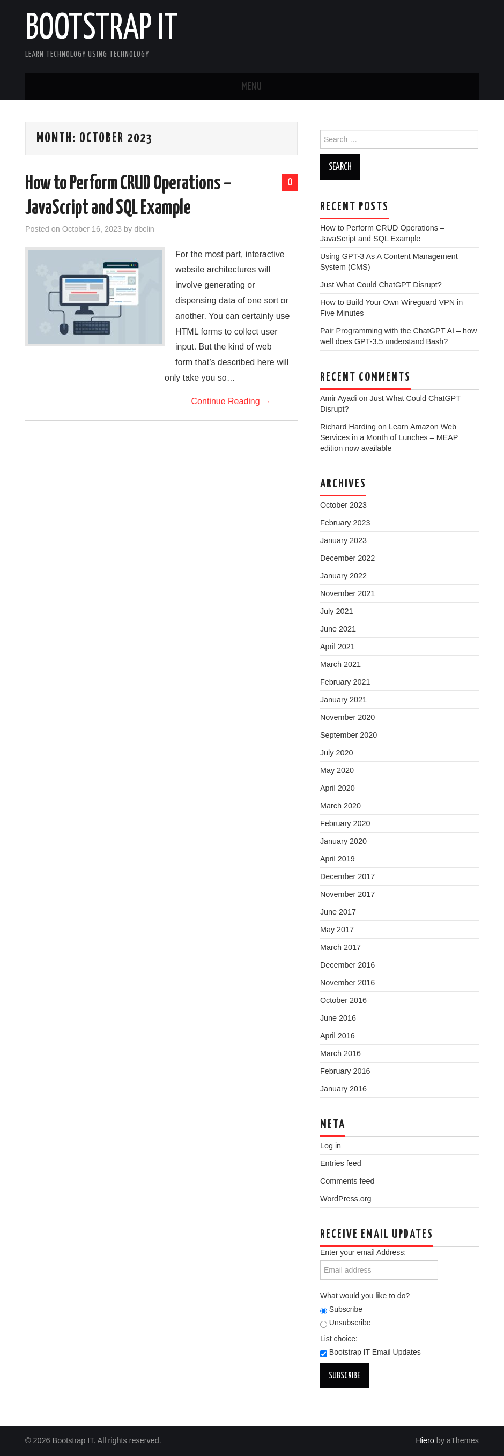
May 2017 (337, 929)
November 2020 (347, 717)
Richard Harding (348, 426)
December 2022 (347, 558)
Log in (330, 1145)
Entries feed (340, 1163)
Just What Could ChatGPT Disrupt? (381, 284)
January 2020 (343, 841)
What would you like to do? (365, 1295)
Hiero (425, 1440)
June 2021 (338, 629)
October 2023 (343, 505)
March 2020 (340, 805)
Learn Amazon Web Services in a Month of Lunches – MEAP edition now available (389, 437)
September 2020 (348, 735)
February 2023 (345, 522)
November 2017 (347, 894)
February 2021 (345, 682)
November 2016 (347, 982)
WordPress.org (346, 1198)
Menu (252, 87)
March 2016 (340, 1053)
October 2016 (343, 1000)
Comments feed (347, 1181)
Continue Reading (231, 401)
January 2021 (343, 699)
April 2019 (337, 859)
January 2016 (343, 1088)
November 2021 (347, 593)
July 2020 (336, 752)
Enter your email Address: (363, 1252)
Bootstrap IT (101, 29)
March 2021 (340, 664)
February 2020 (345, 823)
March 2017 (340, 947)
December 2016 (347, 965)
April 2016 (337, 1035)
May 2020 (337, 770)
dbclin (144, 229)
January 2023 (343, 540)
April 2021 (337, 646)
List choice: (339, 1338)
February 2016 (345, 1071)
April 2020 (337, 788)
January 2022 (343, 575)
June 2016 (338, 1018)
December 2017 (347, 876)
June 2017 (338, 912)
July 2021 (336, 611)
